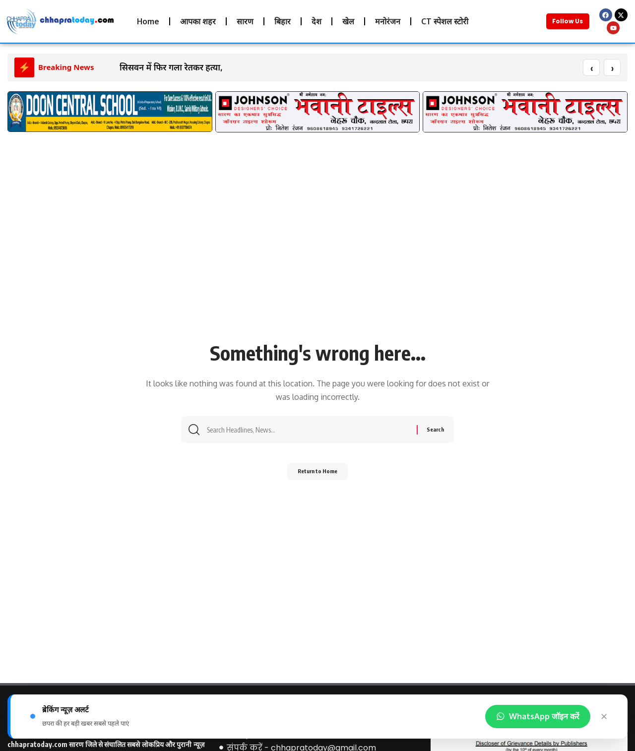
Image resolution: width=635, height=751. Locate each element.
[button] (18, 117)
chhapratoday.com (37, 745)
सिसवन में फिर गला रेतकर (161, 67)
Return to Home (318, 475)
